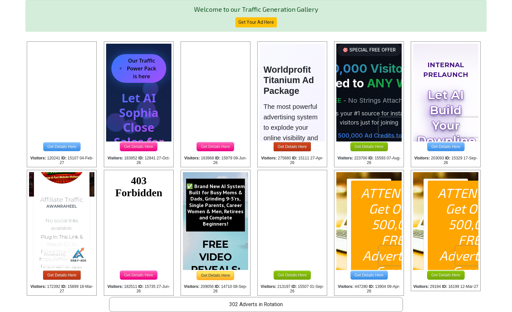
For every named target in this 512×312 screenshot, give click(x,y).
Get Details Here (61, 146)
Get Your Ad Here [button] (256, 22)
